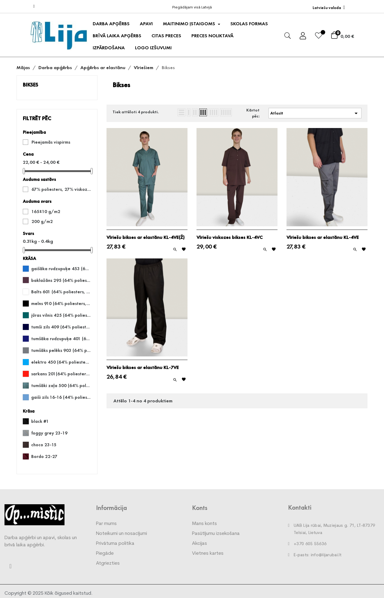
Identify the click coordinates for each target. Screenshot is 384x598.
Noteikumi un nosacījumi (121, 533)
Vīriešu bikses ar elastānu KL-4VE (322, 237)
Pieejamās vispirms (51, 142)
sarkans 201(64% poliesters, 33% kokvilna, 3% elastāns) (61, 374)
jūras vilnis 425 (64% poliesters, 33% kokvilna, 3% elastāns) (61, 315)
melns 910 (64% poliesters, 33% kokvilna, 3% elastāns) (61, 304)
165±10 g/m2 (46, 212)
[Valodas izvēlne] (329, 8)
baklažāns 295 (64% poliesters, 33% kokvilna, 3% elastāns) (61, 280)
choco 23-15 (43, 445)
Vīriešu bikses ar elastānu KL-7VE (142, 368)
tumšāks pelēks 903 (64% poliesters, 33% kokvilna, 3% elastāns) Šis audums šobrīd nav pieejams (61, 350)
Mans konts (204, 523)
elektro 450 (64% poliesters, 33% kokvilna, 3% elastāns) (61, 362)
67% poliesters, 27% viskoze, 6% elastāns (61, 189)
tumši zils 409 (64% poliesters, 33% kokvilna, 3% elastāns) (61, 327)
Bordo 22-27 (44, 456)
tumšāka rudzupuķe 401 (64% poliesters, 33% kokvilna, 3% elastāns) (61, 339)
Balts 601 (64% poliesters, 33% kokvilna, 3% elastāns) (61, 292)
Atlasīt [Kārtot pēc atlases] (315, 113)
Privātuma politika (115, 543)
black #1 (40, 421)
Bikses (30, 84)
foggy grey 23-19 (49, 433)
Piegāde (105, 553)
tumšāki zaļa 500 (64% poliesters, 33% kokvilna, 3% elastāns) (61, 386)
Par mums (106, 523)
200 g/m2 (42, 221)
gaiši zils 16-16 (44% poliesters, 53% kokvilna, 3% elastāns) (61, 397)
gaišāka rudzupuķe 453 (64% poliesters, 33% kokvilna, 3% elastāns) (61, 269)
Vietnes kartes (208, 553)
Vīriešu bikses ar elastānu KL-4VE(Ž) (145, 237)
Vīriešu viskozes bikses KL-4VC (229, 237)
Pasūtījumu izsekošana (216, 533)
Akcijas (199, 543)
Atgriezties (108, 563)
